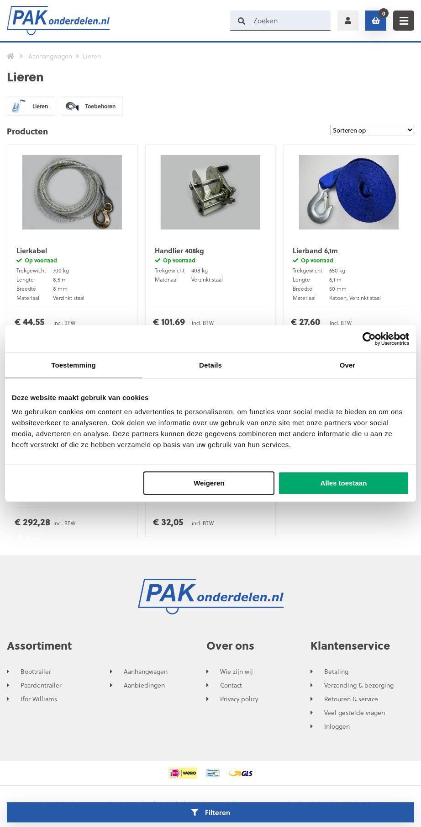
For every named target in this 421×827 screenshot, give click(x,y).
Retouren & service (351, 699)
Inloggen (337, 726)
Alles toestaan (344, 483)
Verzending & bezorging (359, 685)
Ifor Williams (39, 699)
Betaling (336, 671)
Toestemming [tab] (73, 365)
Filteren (210, 812)
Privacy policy (239, 699)
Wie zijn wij (236, 671)
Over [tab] (348, 365)
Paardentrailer (41, 685)
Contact (231, 685)
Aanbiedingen (144, 685)
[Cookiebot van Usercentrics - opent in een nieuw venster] (369, 339)
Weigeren (209, 483)
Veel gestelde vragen (354, 712)
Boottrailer (36, 671)
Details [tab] (210, 365)
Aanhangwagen (146, 671)
